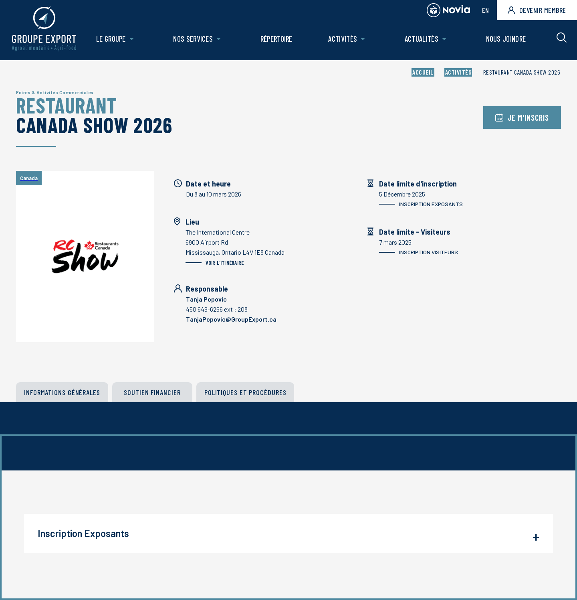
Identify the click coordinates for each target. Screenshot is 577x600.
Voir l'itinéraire (215, 262)
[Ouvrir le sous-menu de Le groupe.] (131, 39)
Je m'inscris (522, 117)
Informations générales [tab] (62, 392)
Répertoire (276, 38)
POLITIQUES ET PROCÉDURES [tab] (245, 392)
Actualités (421, 38)
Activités (342, 38)
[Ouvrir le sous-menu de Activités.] (363, 39)
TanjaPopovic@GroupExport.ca (231, 319)
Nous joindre (506, 38)
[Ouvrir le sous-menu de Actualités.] (444, 39)
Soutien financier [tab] (152, 392)
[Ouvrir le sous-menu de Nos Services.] (218, 39)
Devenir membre (537, 10)
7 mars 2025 (466, 247)
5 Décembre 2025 (466, 199)
